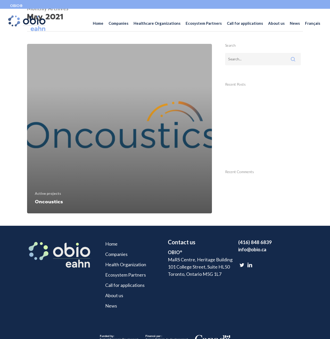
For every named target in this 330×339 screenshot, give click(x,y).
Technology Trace (243, 97)
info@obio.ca (252, 249)
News (111, 306)
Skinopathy (236, 134)
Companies (116, 254)
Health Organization (125, 264)
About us (114, 295)
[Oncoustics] (119, 128)
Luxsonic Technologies (248, 146)
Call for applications (125, 285)
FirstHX (233, 122)
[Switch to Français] (312, 28)
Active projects (48, 193)
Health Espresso (241, 109)
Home (111, 244)
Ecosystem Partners (125, 275)
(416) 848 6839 (255, 242)
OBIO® (16, 5)
